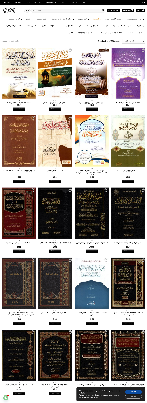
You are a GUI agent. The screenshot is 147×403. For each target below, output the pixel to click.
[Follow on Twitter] (144, 2)
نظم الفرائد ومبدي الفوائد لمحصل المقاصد (91, 385)
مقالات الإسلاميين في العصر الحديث (18, 103)
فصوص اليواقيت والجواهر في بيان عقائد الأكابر (19, 171)
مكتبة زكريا (15, 41)
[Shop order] (133, 41)
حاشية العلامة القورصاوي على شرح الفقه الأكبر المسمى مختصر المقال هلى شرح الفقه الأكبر (19, 315)
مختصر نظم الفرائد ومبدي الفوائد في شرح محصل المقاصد (128, 314)
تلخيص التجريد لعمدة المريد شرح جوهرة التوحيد (19, 386)
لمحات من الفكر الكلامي (55, 171)
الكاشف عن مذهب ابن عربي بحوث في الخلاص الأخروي (91, 314)
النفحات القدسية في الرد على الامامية (18, 243)
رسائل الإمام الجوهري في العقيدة (128, 171)
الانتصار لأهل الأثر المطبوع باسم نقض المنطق (128, 243)
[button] (113, 10)
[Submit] (103, 10)
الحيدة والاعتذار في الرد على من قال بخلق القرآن (92, 243)
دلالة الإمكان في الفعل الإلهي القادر (55, 103)
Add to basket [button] (19, 109)
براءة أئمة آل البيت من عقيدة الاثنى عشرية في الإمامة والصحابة (55, 244)
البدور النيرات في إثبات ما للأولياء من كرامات (128, 103)
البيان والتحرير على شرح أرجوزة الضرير (91, 103)
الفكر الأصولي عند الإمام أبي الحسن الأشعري (55, 313)
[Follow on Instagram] (142, 2)
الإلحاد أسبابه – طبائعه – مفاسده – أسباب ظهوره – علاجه (55, 386)
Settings (133, 396)
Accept (133, 391)
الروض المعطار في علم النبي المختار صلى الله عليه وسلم (128, 386)
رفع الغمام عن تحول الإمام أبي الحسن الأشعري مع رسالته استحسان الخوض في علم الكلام (91, 173)
